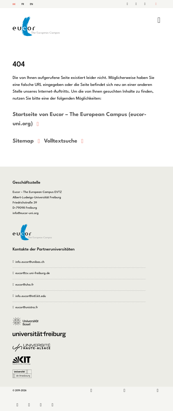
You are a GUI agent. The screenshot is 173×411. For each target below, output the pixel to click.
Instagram (124, 390)
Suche (136, 4)
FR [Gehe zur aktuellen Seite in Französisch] (22, 4)
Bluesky (157, 390)
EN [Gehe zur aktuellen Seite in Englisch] (31, 4)
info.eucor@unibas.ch (30, 261)
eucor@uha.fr (25, 284)
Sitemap (144, 4)
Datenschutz (53, 405)
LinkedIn (91, 390)
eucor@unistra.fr (27, 307)
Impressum (42, 405)
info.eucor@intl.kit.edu (31, 296)
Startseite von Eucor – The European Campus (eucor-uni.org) (79, 119)
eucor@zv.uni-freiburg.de (33, 273)
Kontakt (129, 4)
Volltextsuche (60, 141)
